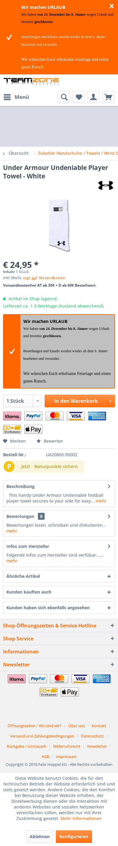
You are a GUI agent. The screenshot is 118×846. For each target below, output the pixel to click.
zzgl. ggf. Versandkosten (44, 277)
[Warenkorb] (108, 97)
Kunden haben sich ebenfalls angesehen (48, 607)
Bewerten (49, 441)
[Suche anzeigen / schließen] (64, 97)
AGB (45, 756)
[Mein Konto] (93, 97)
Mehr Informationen (81, 818)
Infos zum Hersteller (27, 546)
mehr (100, 501)
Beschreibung (20, 486)
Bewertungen (20, 516)
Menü (16, 96)
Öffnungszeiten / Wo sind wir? (35, 725)
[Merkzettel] (78, 97)
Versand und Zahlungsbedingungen (42, 736)
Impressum (66, 756)
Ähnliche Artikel (23, 576)
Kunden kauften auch (28, 592)
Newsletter (97, 746)
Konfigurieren (73, 836)
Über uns (76, 725)
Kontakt (99, 725)
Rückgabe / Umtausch (26, 746)
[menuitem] (16, 97)
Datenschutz (92, 736)
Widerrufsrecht (66, 746)
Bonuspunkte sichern (56, 466)
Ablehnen (40, 836)
